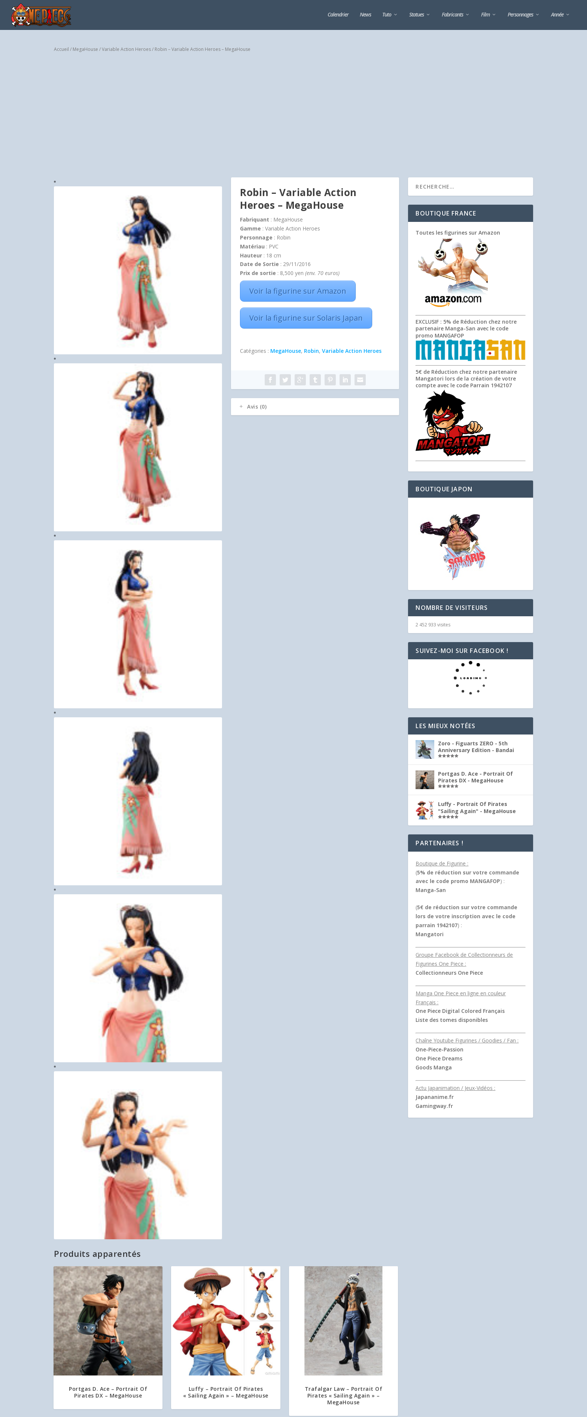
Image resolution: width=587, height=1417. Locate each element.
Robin (311, 350)
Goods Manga (434, 1067)
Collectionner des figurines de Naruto (277, 1267)
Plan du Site (197, 1408)
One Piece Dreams (439, 1058)
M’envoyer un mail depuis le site (412, 1365)
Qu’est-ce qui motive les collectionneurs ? (281, 1297)
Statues (416, 15)
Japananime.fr (435, 1096)
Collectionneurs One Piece (449, 972)
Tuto (386, 15)
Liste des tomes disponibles (452, 1019)
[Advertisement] (293, 117)
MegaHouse (85, 49)
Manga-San (431, 890)
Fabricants (452, 15)
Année (557, 15)
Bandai (61, 1301)
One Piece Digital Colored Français (460, 1010)
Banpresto (65, 1317)
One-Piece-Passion (439, 1049)
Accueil (61, 49)
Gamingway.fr (434, 1105)
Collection (281, 1274)
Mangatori (430, 934)
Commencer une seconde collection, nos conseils (289, 1327)
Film (485, 15)
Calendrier (338, 15)
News (365, 15)
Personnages (520, 15)
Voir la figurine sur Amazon (297, 291)
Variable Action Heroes (126, 49)
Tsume (60, 1268)
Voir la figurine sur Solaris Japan (306, 318)
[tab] (315, 406)
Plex (58, 1333)
